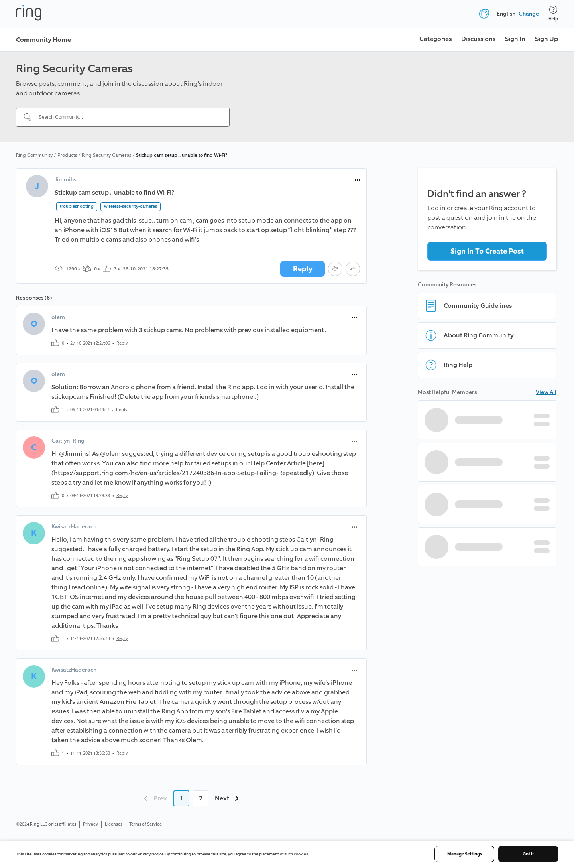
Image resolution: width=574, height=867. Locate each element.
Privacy (90, 824)
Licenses (113, 824)
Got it (528, 854)
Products (67, 155)
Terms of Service (145, 824)
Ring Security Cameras (106, 155)
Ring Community (34, 155)
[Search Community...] (127, 117)
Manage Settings (464, 854)
